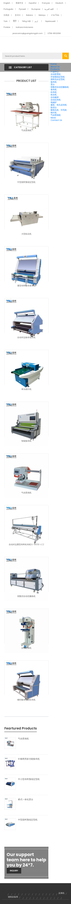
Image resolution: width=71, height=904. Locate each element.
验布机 (54, 81)
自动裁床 (55, 97)
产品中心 (55, 71)
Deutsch (59, 3)
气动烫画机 (56, 115)
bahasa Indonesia (24, 27)
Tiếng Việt (26, 21)
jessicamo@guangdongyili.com (28, 33)
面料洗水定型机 (58, 79)
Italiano (29, 15)
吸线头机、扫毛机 (59, 109)
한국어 (17, 15)
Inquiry (14, 870)
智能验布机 (26, 440)
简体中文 (19, 3)
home (54, 64)
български (35, 9)
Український (50, 21)
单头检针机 (26, 389)
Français (46, 3)
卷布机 (54, 89)
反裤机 (61, 893)
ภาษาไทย (55, 15)
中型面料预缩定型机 (26, 182)
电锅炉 (54, 102)
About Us (55, 66)
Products (55, 69)
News (53, 117)
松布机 (54, 92)
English (7, 3)
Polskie (7, 27)
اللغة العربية (49, 9)
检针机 (54, 112)
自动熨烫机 (56, 74)
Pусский (22, 9)
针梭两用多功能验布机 (29, 758)
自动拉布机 (56, 99)
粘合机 (54, 94)
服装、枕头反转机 (59, 104)
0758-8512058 (54, 33)
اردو (36, 21)
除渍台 (54, 107)
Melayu (42, 15)
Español (32, 3)
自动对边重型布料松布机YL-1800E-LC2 (26, 544)
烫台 (53, 84)
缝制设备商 (13, 896)
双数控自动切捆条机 (60, 87)
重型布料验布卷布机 (26, 285)
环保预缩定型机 (58, 76)
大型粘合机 (26, 233)
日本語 (6, 15)
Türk (6, 21)
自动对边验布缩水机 (26, 337)
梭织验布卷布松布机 (26, 699)
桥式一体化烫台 (25, 799)
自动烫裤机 (26, 648)
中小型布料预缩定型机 (29, 779)
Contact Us (56, 120)
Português (8, 9)
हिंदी (14, 21)
